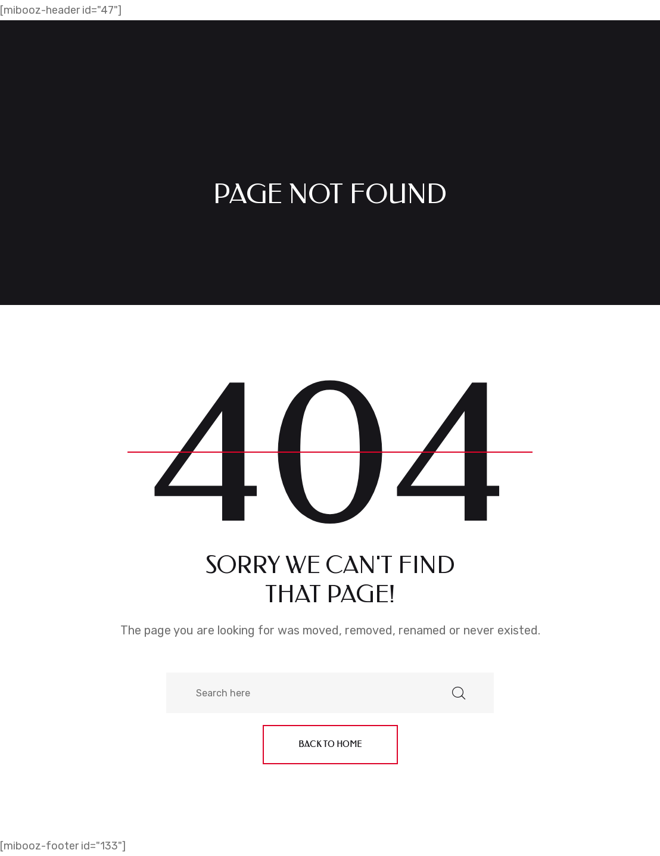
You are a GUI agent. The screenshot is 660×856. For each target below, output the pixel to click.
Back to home (330, 744)
